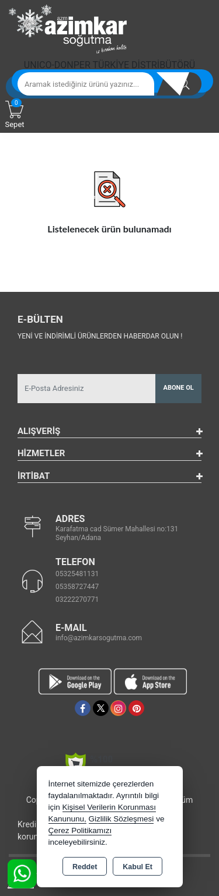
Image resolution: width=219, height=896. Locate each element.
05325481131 (77, 574)
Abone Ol (179, 387)
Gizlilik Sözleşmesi (121, 818)
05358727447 (77, 587)
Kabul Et (137, 867)
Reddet (84, 867)
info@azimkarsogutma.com (98, 638)
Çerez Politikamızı (80, 830)
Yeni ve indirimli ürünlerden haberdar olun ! (100, 336)
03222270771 (77, 599)
